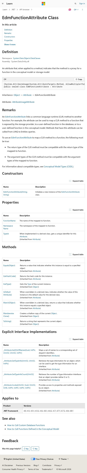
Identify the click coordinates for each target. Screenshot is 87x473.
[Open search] (75, 3)
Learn (5, 9)
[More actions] (82, 9)
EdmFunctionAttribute (15, 116)
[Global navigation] (2, 3)
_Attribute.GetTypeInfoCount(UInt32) (18, 374)
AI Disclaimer (7, 465)
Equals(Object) (9, 265)
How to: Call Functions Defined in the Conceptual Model (33, 428)
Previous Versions (23, 465)
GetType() (7, 284)
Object (17, 94)
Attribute (27, 94)
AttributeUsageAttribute (23, 101)
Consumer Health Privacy (12, 469)
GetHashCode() (9, 276)
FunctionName (9, 220)
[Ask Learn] (70, 9)
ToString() (7, 321)
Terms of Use (33, 469)
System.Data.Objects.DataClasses (26, 58)
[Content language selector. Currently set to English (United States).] (14, 459)
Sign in (82, 3)
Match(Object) (9, 302)
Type (29, 284)
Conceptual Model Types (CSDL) (58, 166)
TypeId (6, 233)
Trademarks (46, 469)
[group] (43, 85)
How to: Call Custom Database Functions (26, 425)
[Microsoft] (43, 3)
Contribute (46, 465)
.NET (13, 9)
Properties (8, 40)
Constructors (9, 36)
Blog (35, 465)
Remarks (7, 33)
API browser (24, 9)
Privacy (57, 465)
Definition (8, 29)
